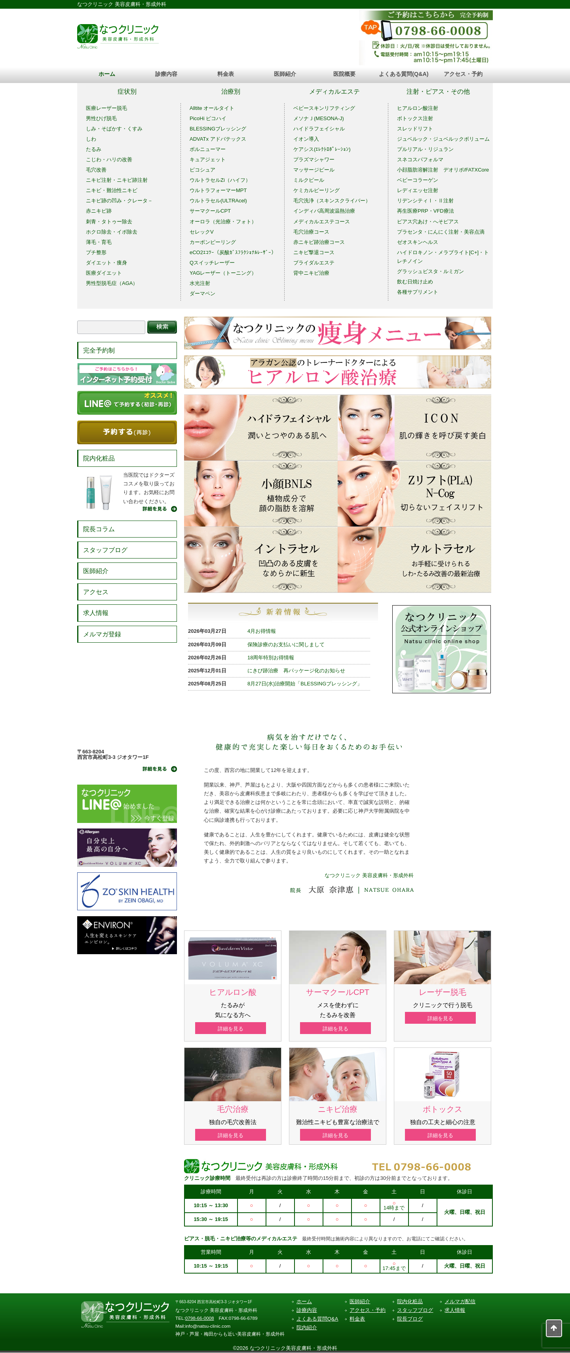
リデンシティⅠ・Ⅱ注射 (425, 201)
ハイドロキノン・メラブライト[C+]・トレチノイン (443, 256)
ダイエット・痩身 (106, 263)
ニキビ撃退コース (313, 252)
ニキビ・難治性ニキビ (111, 190)
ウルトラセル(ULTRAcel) (218, 201)
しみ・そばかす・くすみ (114, 129)
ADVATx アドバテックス (218, 139)
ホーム (107, 74)
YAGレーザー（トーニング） (223, 273)
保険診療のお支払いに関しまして (286, 644)
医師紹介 (285, 74)
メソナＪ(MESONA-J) (318, 118)
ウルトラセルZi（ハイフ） (220, 180)
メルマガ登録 (102, 634)
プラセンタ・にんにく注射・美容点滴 (440, 232)
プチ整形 (96, 252)
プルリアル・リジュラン (425, 149)
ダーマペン (202, 293)
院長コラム (99, 529)
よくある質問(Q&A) (403, 74)
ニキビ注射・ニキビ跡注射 (117, 180)
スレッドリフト (415, 129)
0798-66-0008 (199, 1318)
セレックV (202, 232)
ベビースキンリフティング (324, 108)
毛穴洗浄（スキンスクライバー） (331, 201)
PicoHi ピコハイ (208, 118)
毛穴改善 (96, 170)
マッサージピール (313, 170)
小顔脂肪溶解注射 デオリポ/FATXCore (443, 170)
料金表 (225, 74)
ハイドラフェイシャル (319, 129)
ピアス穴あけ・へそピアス (428, 222)
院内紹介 (306, 1328)
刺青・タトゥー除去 (109, 222)
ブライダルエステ (313, 263)
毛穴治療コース (311, 232)
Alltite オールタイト (212, 108)
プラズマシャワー (313, 159)
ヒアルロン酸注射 (417, 108)
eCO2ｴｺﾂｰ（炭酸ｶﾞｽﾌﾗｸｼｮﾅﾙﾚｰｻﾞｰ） (233, 252)
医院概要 (344, 74)
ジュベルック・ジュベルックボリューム (443, 139)
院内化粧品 (99, 458)
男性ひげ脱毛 (101, 118)
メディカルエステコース (321, 222)
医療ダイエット (104, 273)
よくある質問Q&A (317, 1320)
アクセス (95, 592)
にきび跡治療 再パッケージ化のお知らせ (296, 671)
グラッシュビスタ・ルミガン (430, 271)
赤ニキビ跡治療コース (319, 242)
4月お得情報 (261, 631)
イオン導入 (306, 139)
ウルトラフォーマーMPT (218, 190)
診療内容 (166, 74)
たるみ (93, 149)
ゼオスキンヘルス (417, 242)
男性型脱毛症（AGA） (112, 283)
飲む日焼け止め (415, 282)
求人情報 (95, 613)
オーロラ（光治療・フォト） (223, 222)
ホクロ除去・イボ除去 (111, 232)
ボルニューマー (208, 149)
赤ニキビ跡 (99, 211)
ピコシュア (202, 170)
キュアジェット (208, 159)
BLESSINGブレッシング (218, 129)
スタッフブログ (105, 550)
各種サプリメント (417, 292)
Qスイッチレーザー (212, 263)
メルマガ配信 (460, 1302)
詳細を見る (233, 1029)
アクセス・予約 (463, 74)
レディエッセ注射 (417, 190)
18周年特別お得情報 (270, 657)
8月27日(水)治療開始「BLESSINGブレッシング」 (304, 684)
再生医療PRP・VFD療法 (425, 211)
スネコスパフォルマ (420, 159)
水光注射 (200, 283)
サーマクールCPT (210, 211)
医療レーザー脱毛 (106, 108)
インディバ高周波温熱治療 (324, 211)
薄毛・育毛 (99, 242)
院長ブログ (410, 1320)
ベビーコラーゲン (417, 180)
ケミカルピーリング (316, 190)
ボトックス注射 (415, 118)
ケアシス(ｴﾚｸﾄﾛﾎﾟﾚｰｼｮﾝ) (322, 149)
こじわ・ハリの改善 (109, 159)
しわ (91, 139)
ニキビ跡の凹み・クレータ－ (119, 201)
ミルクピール (308, 180)
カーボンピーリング (213, 242)
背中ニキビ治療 (311, 273)
